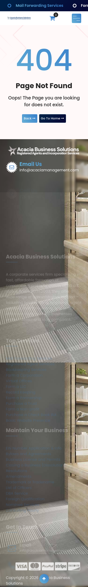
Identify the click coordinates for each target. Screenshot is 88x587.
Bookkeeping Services (26, 392)
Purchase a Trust (21, 426)
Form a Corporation (24, 397)
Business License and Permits (33, 482)
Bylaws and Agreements (28, 476)
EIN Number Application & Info (34, 471)
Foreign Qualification (25, 521)
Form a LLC (16, 409)
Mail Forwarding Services (39, 5)
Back (29, 118)
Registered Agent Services (30, 386)
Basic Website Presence (28, 442)
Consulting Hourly (22, 533)
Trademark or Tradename (30, 505)
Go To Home (52, 118)
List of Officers (19, 510)
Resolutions (16, 493)
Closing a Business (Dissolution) (35, 488)
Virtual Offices (19, 403)
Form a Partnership (23, 420)
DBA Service (17, 516)
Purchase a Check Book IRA (31, 437)
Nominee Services (22, 527)
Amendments (18, 499)
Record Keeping (20, 414)
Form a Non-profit (22, 431)
